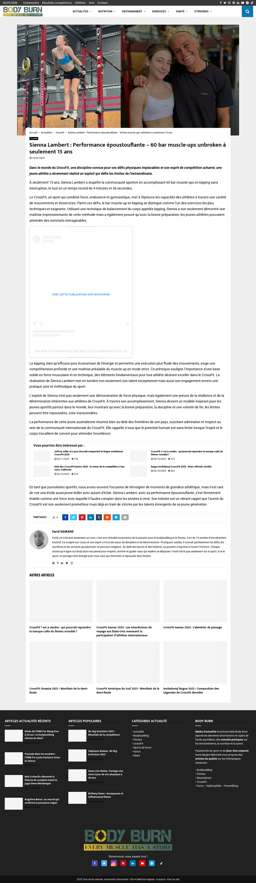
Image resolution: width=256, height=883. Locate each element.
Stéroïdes (201, 11)
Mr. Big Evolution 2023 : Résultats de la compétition (104, 733)
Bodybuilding (141, 735)
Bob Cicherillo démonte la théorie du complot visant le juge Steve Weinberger (41, 780)
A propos (160, 879)
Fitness (137, 739)
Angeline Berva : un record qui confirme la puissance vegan (42, 801)
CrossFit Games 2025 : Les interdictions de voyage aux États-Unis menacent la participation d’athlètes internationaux (124, 631)
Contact (103, 3)
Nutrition (105, 11)
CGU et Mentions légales (142, 879)
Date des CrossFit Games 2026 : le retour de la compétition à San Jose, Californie (89, 468)
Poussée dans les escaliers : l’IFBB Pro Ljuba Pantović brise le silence (42, 757)
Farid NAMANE (63, 532)
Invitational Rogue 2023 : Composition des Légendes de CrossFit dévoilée (191, 690)
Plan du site (173, 879)
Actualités (80, 11)
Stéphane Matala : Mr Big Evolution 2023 (102, 753)
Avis (91, 3)
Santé (180, 11)
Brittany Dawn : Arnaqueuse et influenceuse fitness (105, 795)
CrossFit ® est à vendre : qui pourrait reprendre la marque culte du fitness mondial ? (187, 453)
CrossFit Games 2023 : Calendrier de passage (192, 627)
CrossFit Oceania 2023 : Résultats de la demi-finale (58, 690)
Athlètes (80, 3)
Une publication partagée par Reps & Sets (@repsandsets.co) (81, 351)
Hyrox (136, 751)
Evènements (31, 3)
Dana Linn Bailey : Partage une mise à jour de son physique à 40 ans (105, 774)
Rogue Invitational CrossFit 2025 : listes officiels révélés (181, 466)
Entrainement (132, 11)
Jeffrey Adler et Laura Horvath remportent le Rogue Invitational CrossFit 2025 (88, 453)
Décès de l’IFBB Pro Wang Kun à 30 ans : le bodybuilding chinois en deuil (42, 734)
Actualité (138, 731)
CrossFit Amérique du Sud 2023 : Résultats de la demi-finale (127, 690)
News (136, 755)
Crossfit (33, 138)
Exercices (159, 11)
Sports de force (142, 747)
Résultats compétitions (57, 3)
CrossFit (138, 743)
